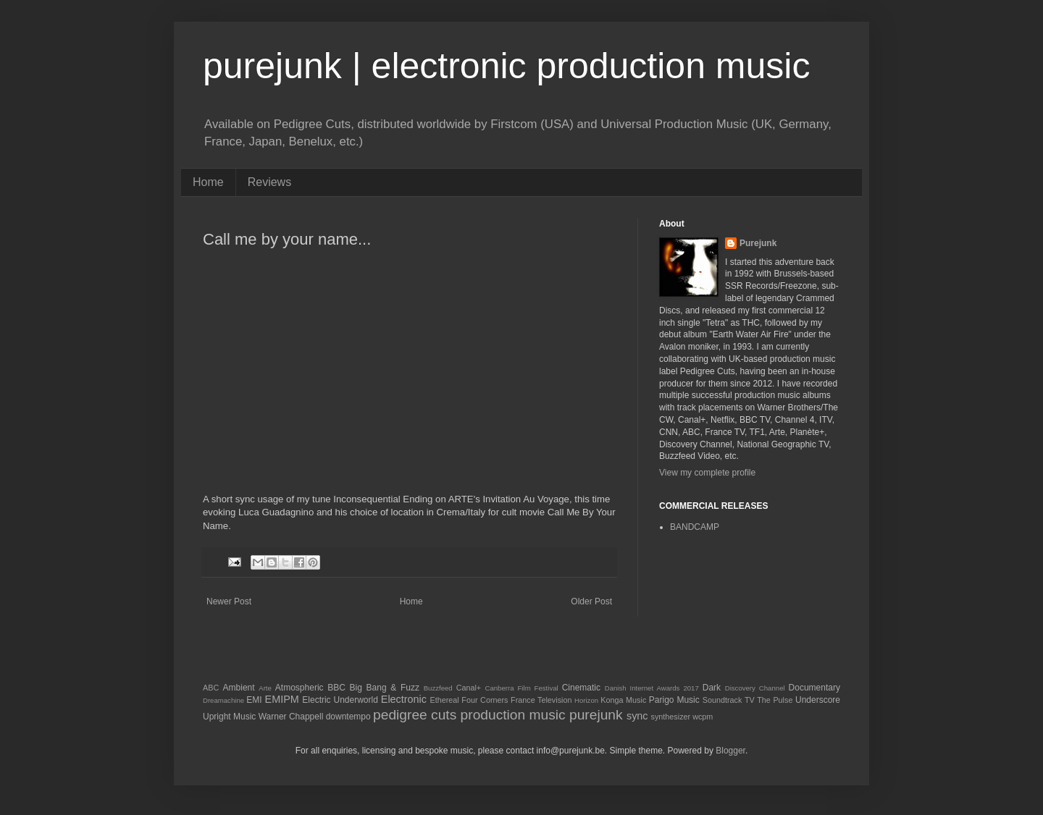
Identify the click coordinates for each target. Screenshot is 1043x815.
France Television (541, 700)
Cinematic (581, 688)
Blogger (730, 751)
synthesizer (671, 716)
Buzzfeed (438, 688)
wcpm (702, 716)
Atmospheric (299, 688)
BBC (336, 688)
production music (513, 714)
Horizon (586, 700)
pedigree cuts (414, 714)
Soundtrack (722, 700)
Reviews (269, 182)
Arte (265, 688)
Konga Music (623, 700)
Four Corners (484, 700)
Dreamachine (223, 700)
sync (637, 716)
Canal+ (469, 687)
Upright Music (229, 716)
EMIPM (282, 699)
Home (208, 182)
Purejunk (758, 243)
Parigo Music (674, 700)
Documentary (814, 688)
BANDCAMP (694, 527)
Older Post (591, 601)
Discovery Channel (755, 688)
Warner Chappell (291, 716)
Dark (712, 688)
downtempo (348, 716)
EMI (253, 700)
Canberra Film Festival (521, 688)
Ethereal (444, 700)
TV (750, 700)
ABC (211, 687)
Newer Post (228, 601)
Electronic (404, 699)
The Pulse (774, 700)
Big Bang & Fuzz (384, 688)
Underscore (817, 700)
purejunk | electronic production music (506, 66)
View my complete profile (707, 473)
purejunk (596, 714)
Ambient (239, 688)
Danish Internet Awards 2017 (652, 688)
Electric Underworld (340, 700)
